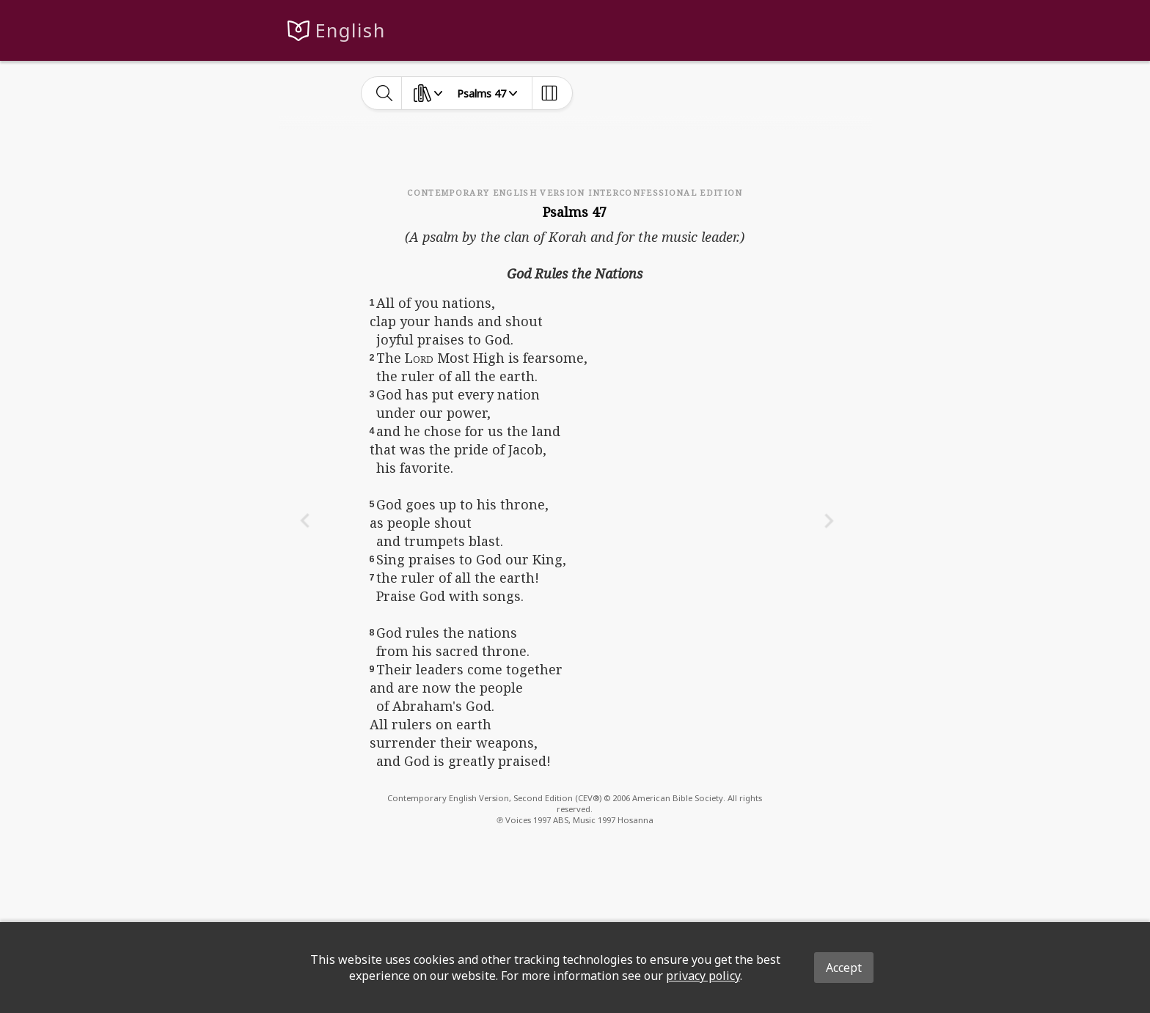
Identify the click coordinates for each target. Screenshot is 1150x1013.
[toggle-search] (384, 93)
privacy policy (703, 976)
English (350, 30)
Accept (844, 967)
